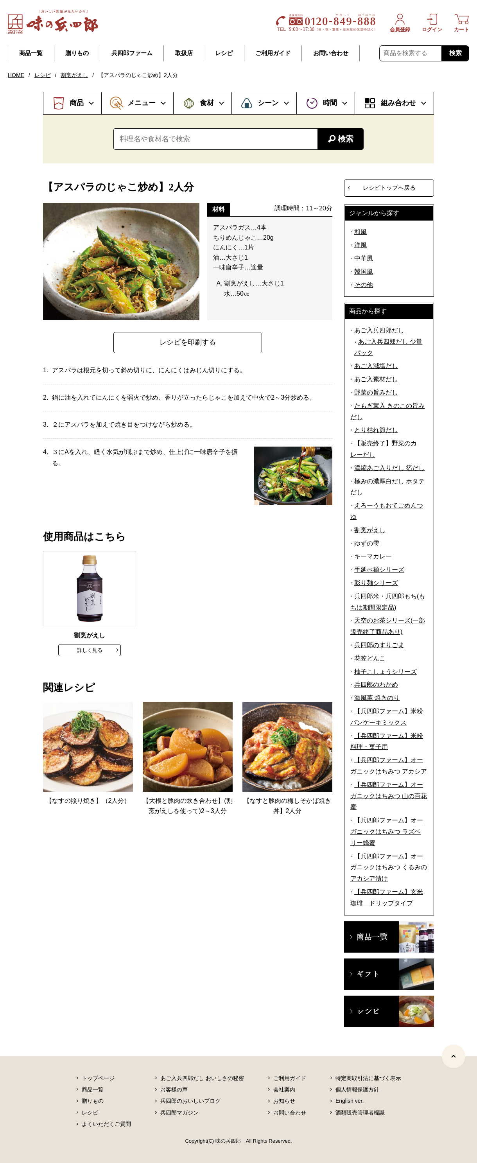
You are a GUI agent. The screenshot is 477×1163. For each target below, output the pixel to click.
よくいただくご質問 (106, 1124)
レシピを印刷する (188, 342)
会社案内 (284, 1089)
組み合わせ (398, 103)
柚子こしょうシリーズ (385, 671)
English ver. (349, 1101)
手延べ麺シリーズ (379, 569)
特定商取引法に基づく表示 (368, 1078)
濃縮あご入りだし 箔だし (389, 468)
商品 (77, 103)
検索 (455, 53)
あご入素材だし (376, 379)
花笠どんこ (370, 658)
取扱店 (184, 53)
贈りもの (77, 53)
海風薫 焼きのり (377, 698)
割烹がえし (74, 75)
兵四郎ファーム (131, 53)
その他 (363, 285)
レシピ (224, 53)
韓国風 (363, 271)
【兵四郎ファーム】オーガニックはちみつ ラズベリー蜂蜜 (386, 831)
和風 (360, 231)
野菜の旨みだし (376, 392)
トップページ (98, 1078)
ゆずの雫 (366, 543)
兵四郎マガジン (179, 1112)
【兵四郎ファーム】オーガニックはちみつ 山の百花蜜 (388, 796)
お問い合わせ (330, 53)
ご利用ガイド (273, 53)
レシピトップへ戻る (389, 187)
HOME (16, 75)
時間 (330, 103)
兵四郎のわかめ (376, 684)
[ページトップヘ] (453, 1056)
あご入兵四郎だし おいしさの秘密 (202, 1078)
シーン (268, 103)
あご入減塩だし (376, 366)
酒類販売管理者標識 (360, 1112)
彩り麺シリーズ (376, 583)
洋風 (360, 245)
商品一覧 (31, 53)
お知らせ (284, 1101)
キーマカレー (373, 556)
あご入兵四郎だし (379, 330)
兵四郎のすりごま (379, 645)
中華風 (363, 258)
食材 (207, 103)
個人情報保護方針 (357, 1089)
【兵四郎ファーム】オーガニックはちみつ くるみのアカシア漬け (388, 867)
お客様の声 (174, 1089)
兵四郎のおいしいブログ (190, 1101)
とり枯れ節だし (376, 430)
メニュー (141, 103)
